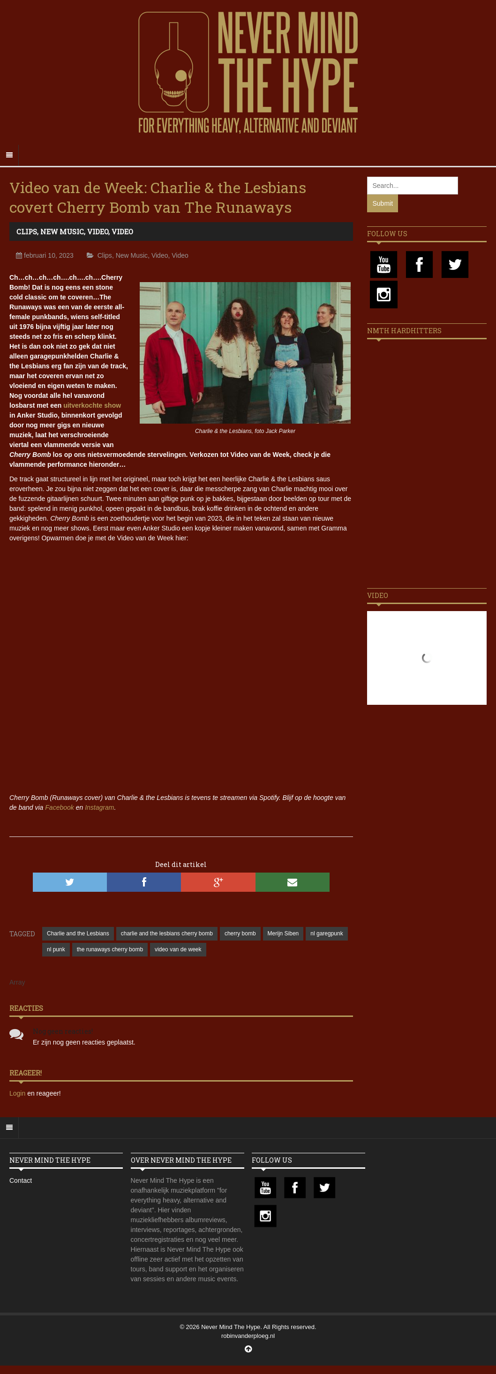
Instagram (99, 807)
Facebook (59, 807)
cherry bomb (240, 933)
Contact (20, 1180)
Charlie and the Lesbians (78, 933)
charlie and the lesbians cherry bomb (167, 933)
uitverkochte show (92, 405)
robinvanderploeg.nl (248, 1335)
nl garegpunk (326, 933)
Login (18, 1093)
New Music (62, 231)
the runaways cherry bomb (110, 949)
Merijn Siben (283, 933)
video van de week (178, 949)
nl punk (56, 949)
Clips (26, 231)
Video (97, 231)
